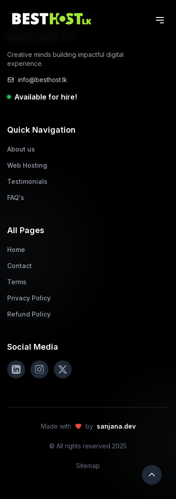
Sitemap (88, 465)
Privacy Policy (29, 298)
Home (16, 249)
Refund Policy (29, 314)
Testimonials (27, 181)
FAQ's (15, 197)
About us (21, 149)
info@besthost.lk (37, 79)
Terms (16, 282)
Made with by (88, 426)
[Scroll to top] (152, 475)
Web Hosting (27, 165)
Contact (19, 265)
